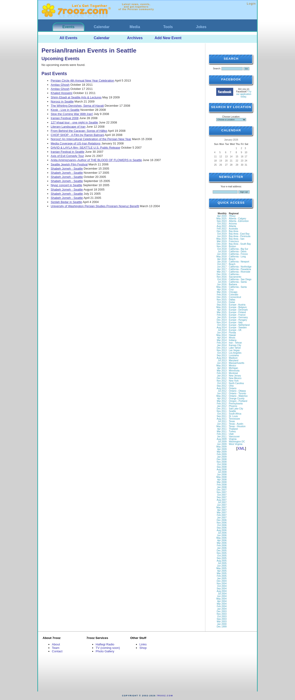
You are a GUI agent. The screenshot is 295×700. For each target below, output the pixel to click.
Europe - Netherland (239, 325)
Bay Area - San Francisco (236, 240)
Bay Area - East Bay (239, 233)
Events (68, 27)
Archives (135, 38)
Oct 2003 (222, 616)
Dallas (232, 299)
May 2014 (221, 335)
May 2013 (221, 365)
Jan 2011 (222, 436)
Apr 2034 (222, 216)
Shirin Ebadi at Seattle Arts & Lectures (76, 97)
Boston (232, 246)
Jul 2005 (222, 563)
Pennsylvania (235, 403)
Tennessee (234, 419)
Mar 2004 (222, 604)
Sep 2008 (222, 467)
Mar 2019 (222, 241)
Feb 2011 (222, 434)
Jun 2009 (222, 444)
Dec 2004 (222, 581)
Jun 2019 (222, 236)
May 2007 (221, 507)
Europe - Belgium (238, 307)
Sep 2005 (222, 558)
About (56, 644)
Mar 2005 (222, 573)
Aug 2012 (222, 388)
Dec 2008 (222, 459)
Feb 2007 (222, 515)
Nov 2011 (222, 411)
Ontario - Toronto (237, 393)
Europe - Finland (237, 312)
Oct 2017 (222, 264)
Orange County (237, 398)
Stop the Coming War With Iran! (72, 114)
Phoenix (233, 406)
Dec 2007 (222, 489)
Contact (57, 651)
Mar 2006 (222, 543)
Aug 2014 (222, 327)
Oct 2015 (222, 302)
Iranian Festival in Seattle (67, 151)
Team (55, 648)
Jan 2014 (222, 345)
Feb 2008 (222, 484)
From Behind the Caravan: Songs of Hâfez (79, 130)
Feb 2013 (222, 373)
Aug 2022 (222, 226)
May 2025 (221, 218)
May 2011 (221, 426)
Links (143, 644)
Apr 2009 (222, 449)
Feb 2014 (222, 342)
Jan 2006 (222, 548)
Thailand (233, 429)
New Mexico (235, 378)
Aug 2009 (222, 439)
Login (251, 3)
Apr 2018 (222, 259)
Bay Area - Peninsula (239, 236)
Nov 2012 (222, 380)
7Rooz (232, 216)
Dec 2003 (222, 611)
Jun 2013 (222, 363)
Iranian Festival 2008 (65, 118)
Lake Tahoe (235, 348)
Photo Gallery (105, 651)
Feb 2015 (222, 315)
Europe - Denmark (238, 310)
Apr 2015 (222, 310)
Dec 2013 (222, 348)
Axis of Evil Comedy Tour (67, 156)
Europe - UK (235, 330)
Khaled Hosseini (61, 93)
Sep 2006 (222, 527)
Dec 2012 (222, 378)
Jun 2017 (222, 266)
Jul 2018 (222, 251)
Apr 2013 (222, 368)
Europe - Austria (237, 304)
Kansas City (235, 345)
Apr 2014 (222, 337)
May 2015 (221, 307)
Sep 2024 (222, 221)
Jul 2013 (222, 360)
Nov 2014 (222, 322)
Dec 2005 (222, 550)
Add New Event (168, 38)
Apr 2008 (222, 479)
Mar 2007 (222, 512)
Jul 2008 (222, 472)
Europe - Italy (235, 322)
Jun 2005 (222, 566)
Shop (143, 648)
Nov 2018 (222, 246)
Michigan (233, 368)
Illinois (232, 337)
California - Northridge (240, 266)
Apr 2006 (222, 540)
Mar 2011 (222, 431)
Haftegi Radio (105, 644)
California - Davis (237, 251)
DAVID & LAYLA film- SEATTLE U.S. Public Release (85, 147)
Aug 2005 (222, 560)
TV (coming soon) (108, 648)
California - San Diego (240, 279)
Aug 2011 (222, 419)
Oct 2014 (222, 325)
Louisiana (234, 355)
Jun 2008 (222, 474)
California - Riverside (239, 272)
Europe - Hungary (238, 320)
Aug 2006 (222, 530)
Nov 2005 (222, 553)
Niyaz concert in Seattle (66, 185)
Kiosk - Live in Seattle (65, 110)
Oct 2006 (222, 525)
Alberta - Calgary (237, 218)
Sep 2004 (222, 588)
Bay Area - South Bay (240, 244)
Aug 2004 (222, 591)
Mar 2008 (222, 482)
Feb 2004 (222, 606)
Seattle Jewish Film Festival (69, 164)
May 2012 (221, 396)
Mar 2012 (222, 401)
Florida (232, 332)
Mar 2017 (222, 272)
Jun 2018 (222, 254)
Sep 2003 (222, 619)
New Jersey (235, 375)
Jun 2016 (222, 284)
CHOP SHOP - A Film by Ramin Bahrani (77, 135)
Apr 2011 (222, 429)
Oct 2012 (222, 383)
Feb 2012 (222, 403)
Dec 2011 (222, 408)
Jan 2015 (222, 317)
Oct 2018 (222, 249)
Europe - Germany (238, 317)
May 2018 (221, 256)
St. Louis (233, 416)
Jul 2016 (222, 282)
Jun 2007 (222, 505)
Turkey (232, 431)
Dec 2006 (222, 520)
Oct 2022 (222, 223)
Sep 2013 (222, 355)
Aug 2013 (222, 358)
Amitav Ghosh (60, 84)
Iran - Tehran (235, 342)
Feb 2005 (222, 576)
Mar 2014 (222, 340)
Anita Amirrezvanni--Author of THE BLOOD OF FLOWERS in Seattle (96, 160)
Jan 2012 (222, 406)
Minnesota (234, 370)
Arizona (233, 223)
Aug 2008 (222, 469)
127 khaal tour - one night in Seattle (74, 122)
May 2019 (221, 239)
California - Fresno (238, 254)
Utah (231, 434)
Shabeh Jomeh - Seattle (67, 168)
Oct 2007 (222, 495)
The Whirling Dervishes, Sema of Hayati (77, 105)
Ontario (232, 388)
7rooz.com (165, 695)
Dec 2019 (222, 231)
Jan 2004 (222, 609)
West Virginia (235, 444)
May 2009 (221, 446)
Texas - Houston (237, 426)
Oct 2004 (222, 586)
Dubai (232, 302)
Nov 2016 (222, 277)
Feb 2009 (222, 454)
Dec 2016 (222, 274)
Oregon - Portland (238, 401)
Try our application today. (243, 94)
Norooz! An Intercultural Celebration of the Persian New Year (91, 139)
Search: (217, 68)
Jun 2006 (222, 535)
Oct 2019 (222, 233)
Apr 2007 (222, 510)
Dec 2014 (222, 320)
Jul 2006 (222, 533)
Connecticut (235, 297)
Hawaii (232, 335)
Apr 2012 (222, 398)
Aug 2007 (222, 500)
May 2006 (221, 538)
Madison (233, 358)
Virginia (232, 439)
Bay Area (233, 231)
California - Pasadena (240, 269)
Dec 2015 (222, 297)
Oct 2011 (222, 413)
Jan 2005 (222, 578)
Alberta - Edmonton (239, 221)
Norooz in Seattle (62, 101)
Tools (168, 27)
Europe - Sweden (238, 327)
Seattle (232, 411)
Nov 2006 (222, 522)
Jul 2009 (222, 441)
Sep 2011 (222, 416)
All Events (68, 38)
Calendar (101, 27)
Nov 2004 (222, 583)
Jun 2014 (222, 332)
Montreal (233, 373)
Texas (232, 421)
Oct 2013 (222, 353)
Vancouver (234, 436)
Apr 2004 (222, 601)
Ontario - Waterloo (238, 396)
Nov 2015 (222, 299)
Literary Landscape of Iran (68, 126)
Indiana (232, 340)
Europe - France (237, 315)
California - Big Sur (238, 249)
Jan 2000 (222, 624)
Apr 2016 (222, 289)
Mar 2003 (222, 621)
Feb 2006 (222, 545)
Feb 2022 (222, 228)
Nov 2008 (222, 462)
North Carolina (236, 383)
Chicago (233, 292)
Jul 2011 (222, 421)
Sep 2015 (222, 304)
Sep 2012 (222, 386)
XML (241, 448)
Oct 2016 (222, 279)
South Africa (235, 413)
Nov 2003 (222, 614)
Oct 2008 (222, 464)
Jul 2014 (222, 330)
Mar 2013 (222, 370)
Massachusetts (236, 363)
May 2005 (221, 568)
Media (135, 27)
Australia (233, 228)
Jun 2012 (222, 393)
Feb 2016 (222, 294)
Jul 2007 (222, 502)
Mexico (232, 365)
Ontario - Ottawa (237, 391)
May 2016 (221, 287)
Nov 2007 (222, 492)
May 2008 (221, 477)
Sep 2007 (222, 497)
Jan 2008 (222, 487)
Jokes (201, 27)
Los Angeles (235, 353)
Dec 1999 (222, 626)
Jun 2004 (222, 596)
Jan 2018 (222, 261)
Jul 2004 (222, 593)
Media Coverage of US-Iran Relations (75, 143)
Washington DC (237, 441)
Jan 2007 (222, 517)
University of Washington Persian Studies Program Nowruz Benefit (95, 206)
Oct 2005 (222, 555)
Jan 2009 (222, 457)
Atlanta (232, 226)
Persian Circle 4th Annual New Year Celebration (82, 80)
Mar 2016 (222, 292)
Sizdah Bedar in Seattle (66, 202)
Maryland (233, 360)
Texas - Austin (236, 424)
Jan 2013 (222, 375)
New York (234, 380)
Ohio (231, 386)
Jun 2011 (222, 424)
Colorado (233, 294)
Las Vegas (234, 350)
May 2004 (221, 598)
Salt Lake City (236, 408)
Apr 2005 (222, 571)
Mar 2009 (222, 451)
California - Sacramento (235, 275)
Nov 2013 (222, 350)
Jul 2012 (222, 391)
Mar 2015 (222, 312)
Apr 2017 (222, 269)
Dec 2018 (222, 244)
